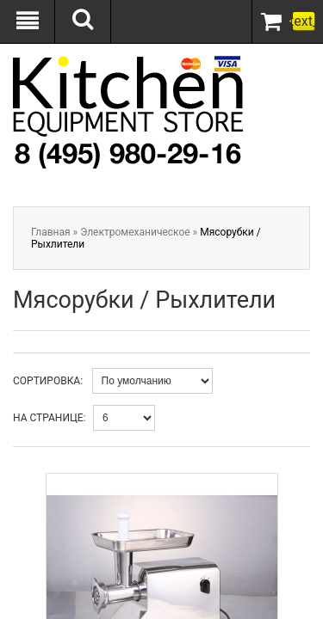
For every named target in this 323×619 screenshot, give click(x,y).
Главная (51, 232)
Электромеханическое (134, 232)
